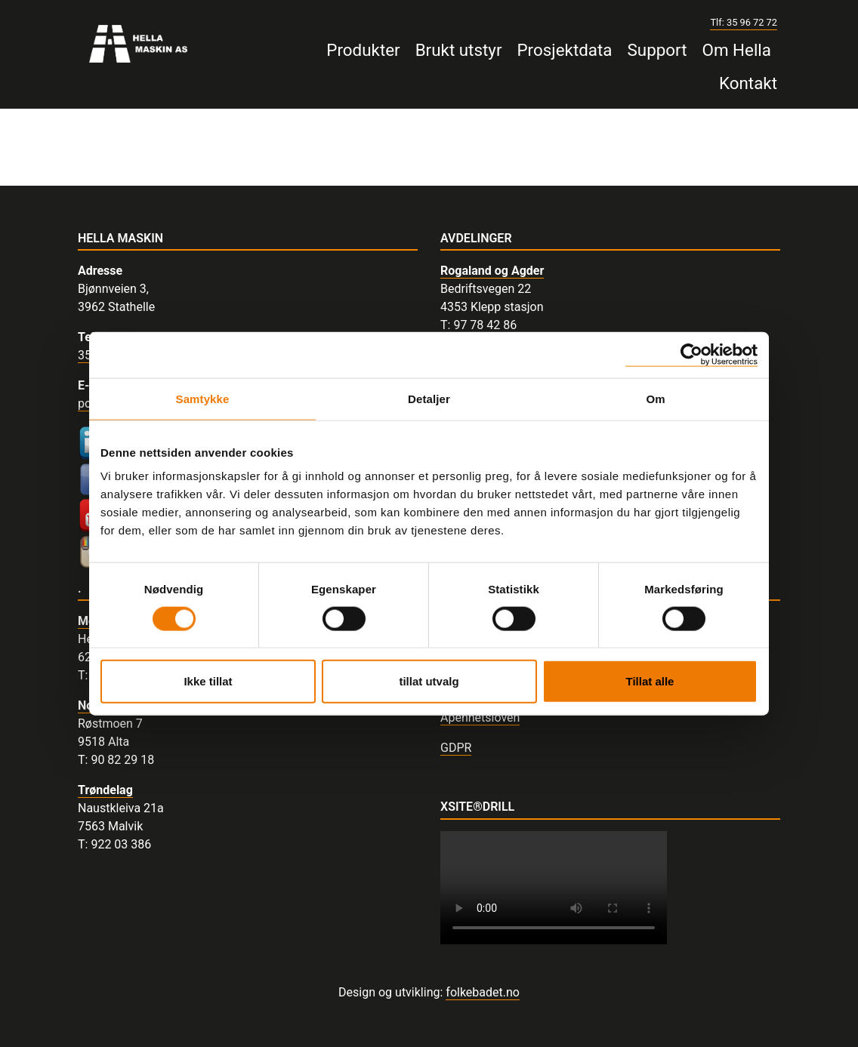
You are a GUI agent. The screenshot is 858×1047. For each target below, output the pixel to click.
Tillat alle (650, 681)
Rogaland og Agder (492, 270)
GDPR (455, 748)
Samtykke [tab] (203, 398)
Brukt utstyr (458, 50)
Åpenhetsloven (480, 717)
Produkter (363, 50)
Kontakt (748, 83)
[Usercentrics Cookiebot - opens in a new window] (691, 354)
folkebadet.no (483, 992)
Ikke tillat (208, 681)
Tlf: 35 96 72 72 (743, 22)
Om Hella (736, 50)
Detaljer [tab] (429, 398)
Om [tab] (655, 398)
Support (657, 50)
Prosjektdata (564, 50)
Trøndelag (105, 790)
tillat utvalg (428, 681)
